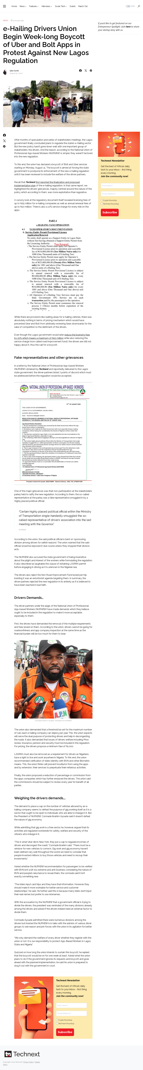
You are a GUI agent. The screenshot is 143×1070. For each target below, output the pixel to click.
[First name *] (71, 1005)
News (5, 20)
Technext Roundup (65, 1023)
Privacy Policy (28, 1062)
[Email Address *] (71, 1013)
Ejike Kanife (14, 71)
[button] (4, 6)
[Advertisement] (119, 59)
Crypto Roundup (64, 1020)
